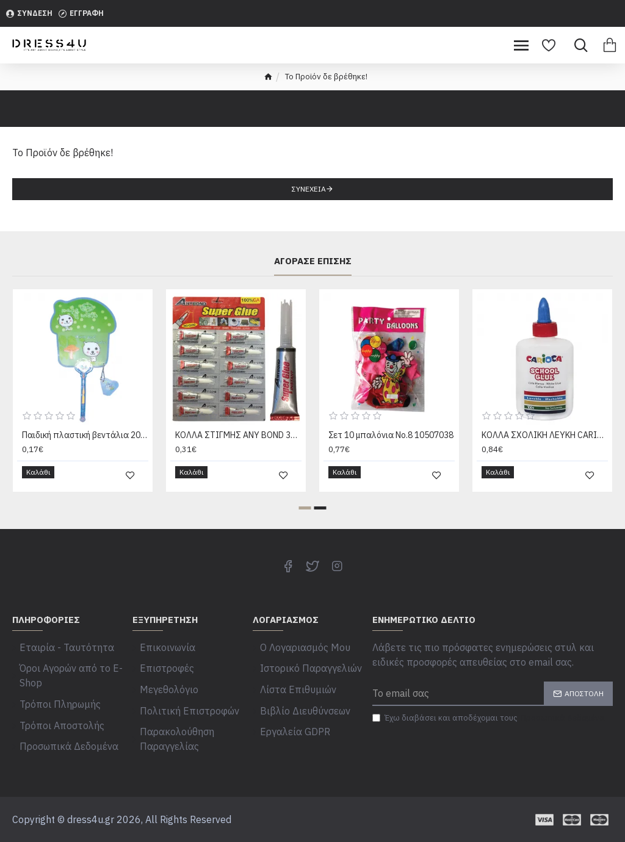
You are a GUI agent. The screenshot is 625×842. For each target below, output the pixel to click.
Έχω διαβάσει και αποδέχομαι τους (489, 735)
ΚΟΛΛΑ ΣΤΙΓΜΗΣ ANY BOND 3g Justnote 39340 (238, 458)
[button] (305, 525)
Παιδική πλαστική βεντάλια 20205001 (85, 458)
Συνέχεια (309, 188)
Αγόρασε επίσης (313, 284)
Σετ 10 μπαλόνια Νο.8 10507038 (390, 458)
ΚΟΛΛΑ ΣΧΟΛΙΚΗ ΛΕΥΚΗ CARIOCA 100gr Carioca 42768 (545, 458)
